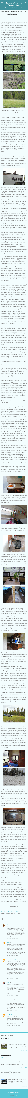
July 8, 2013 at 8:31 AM (12, 1010)
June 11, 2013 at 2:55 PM (12, 978)
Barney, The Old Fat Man (12, 959)
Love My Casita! (10, 1014)
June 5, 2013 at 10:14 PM (12, 938)
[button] (26, 12)
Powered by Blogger (14, 1092)
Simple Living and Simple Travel (14, 4)
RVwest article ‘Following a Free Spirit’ (10, 911)
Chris (8, 982)
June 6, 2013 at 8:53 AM (12, 955)
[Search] (26, 3)
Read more (24, 1051)
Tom (8, 942)
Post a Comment (7, 1029)
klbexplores (9, 924)
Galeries (17, 1095)
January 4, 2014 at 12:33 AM (13, 1025)
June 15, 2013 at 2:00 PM (12, 995)
